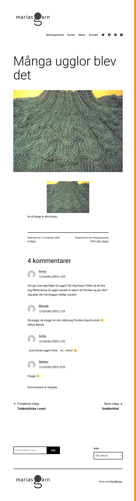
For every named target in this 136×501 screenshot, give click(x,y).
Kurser (71, 34)
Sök (53, 450)
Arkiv (96, 448)
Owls (98, 241)
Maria (81, 34)
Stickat (105, 241)
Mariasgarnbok (55, 34)
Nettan (43, 362)
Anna (42, 271)
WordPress (116, 481)
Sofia (42, 336)
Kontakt (93, 34)
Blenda (43, 306)
